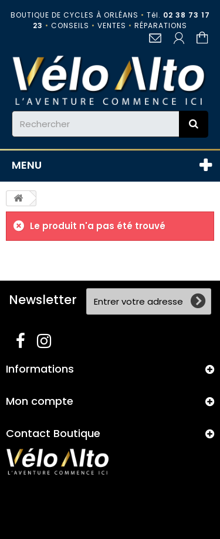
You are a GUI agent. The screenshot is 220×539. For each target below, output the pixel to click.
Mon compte (39, 401)
